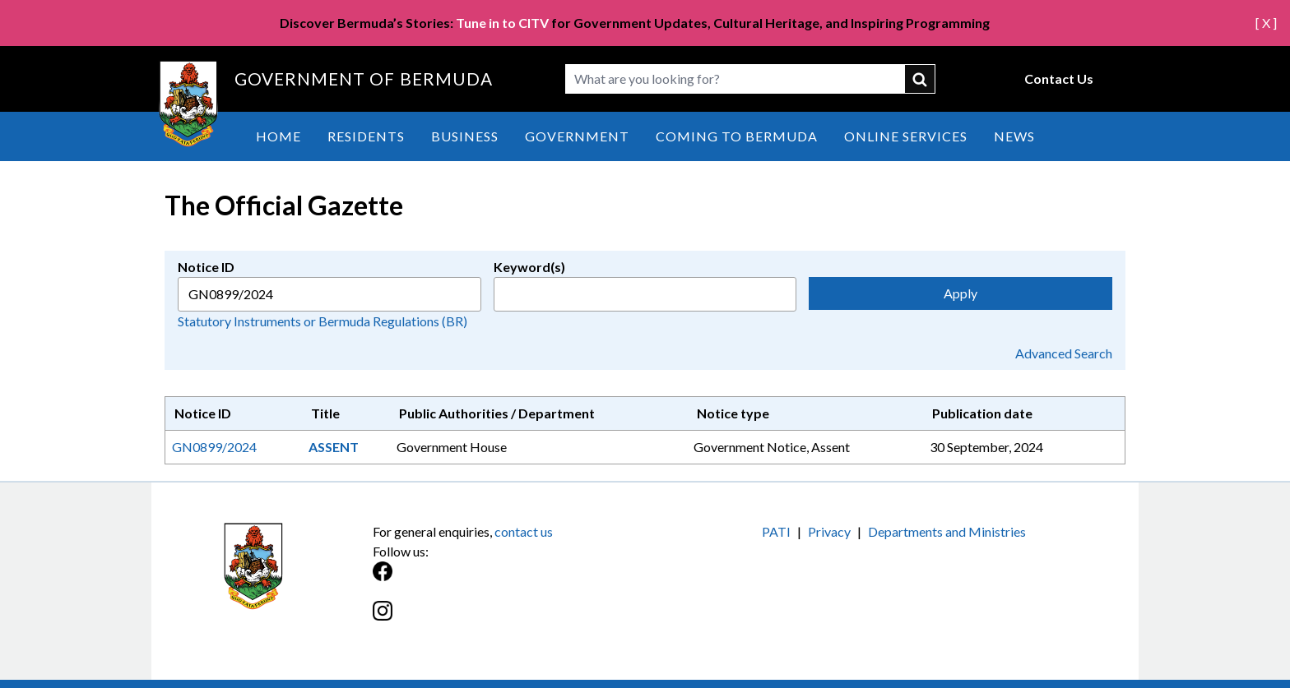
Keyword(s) (529, 267)
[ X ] (1266, 22)
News (1014, 136)
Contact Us (1058, 78)
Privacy (829, 531)
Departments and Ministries (947, 531)
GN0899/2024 (214, 447)
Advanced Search (1063, 353)
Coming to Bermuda (737, 136)
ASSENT (334, 447)
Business (465, 136)
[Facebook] (509, 579)
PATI (776, 531)
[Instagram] (509, 619)
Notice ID (206, 267)
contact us (523, 531)
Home (278, 136)
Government (577, 136)
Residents (366, 136)
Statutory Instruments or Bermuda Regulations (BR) (322, 321)
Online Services (906, 136)
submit (920, 79)
